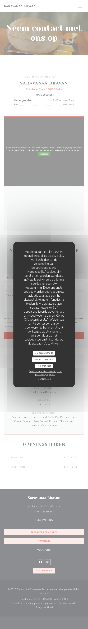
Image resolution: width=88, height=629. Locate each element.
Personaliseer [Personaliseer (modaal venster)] (44, 365)
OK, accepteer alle (44, 353)
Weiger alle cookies (44, 359)
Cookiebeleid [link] (44, 378)
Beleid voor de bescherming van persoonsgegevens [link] (45, 373)
